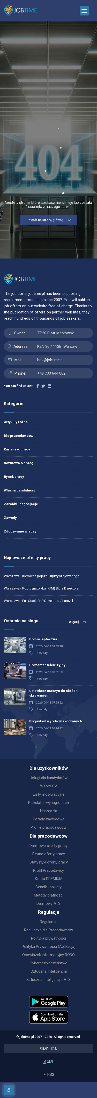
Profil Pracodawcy (48, 870)
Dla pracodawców (18, 436)
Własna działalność (20, 490)
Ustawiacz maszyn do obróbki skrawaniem (53, 693)
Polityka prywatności (48, 938)
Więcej (77, 622)
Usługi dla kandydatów (49, 778)
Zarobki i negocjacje (21, 504)
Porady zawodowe (48, 819)
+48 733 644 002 (51, 373)
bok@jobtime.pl (50, 360)
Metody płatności (48, 895)
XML (48, 1062)
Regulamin (48, 921)
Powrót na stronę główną (49, 220)
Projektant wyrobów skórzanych (55, 721)
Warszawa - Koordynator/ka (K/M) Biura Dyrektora (41, 588)
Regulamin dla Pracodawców (48, 930)
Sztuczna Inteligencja (49, 971)
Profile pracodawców (48, 827)
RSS (48, 1074)
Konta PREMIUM (48, 878)
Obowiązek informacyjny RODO (48, 954)
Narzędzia (48, 811)
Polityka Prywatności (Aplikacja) (49, 946)
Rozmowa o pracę (18, 463)
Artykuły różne (16, 422)
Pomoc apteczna (43, 639)
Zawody (10, 518)
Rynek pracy (14, 477)
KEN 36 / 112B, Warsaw (57, 346)
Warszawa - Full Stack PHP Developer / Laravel (38, 601)
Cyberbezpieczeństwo (49, 963)
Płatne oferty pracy (48, 854)
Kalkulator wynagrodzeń (48, 802)
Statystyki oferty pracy (48, 862)
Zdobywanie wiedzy (20, 531)
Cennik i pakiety (48, 887)
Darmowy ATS (48, 903)
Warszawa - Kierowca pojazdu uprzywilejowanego (41, 576)
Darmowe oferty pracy (48, 845)
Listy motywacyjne (48, 794)
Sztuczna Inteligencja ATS (48, 979)
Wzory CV (48, 786)
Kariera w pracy (17, 449)
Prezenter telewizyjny (47, 665)
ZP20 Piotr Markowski (55, 333)
